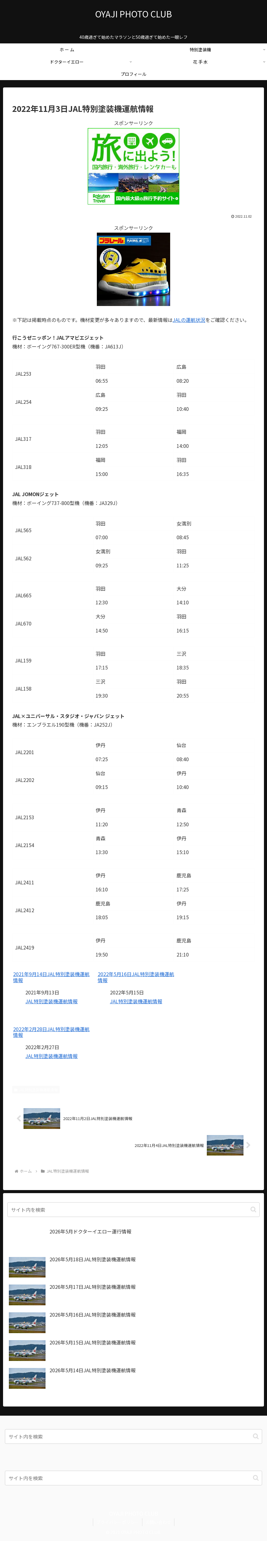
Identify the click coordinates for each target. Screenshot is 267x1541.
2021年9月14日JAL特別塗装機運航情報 (51, 977)
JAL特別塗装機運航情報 (51, 1001)
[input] (133, 1209)
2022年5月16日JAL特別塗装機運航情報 (136, 977)
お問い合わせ (158, 1522)
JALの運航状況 (189, 319)
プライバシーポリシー (117, 1522)
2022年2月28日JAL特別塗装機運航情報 (51, 1032)
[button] (253, 1209)
